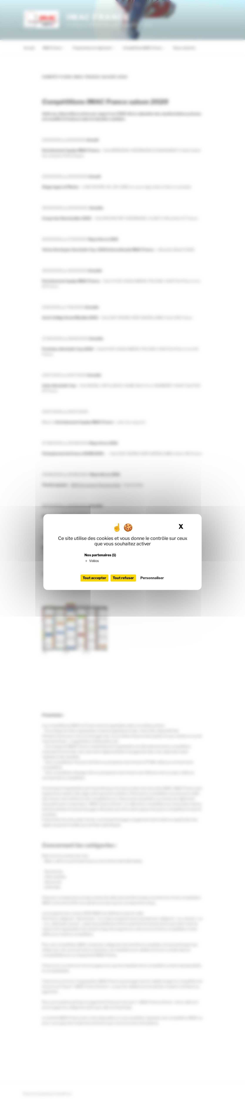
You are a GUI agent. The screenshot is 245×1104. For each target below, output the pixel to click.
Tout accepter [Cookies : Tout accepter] (94, 578)
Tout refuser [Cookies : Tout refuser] (123, 578)
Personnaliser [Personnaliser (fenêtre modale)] (152, 578)
